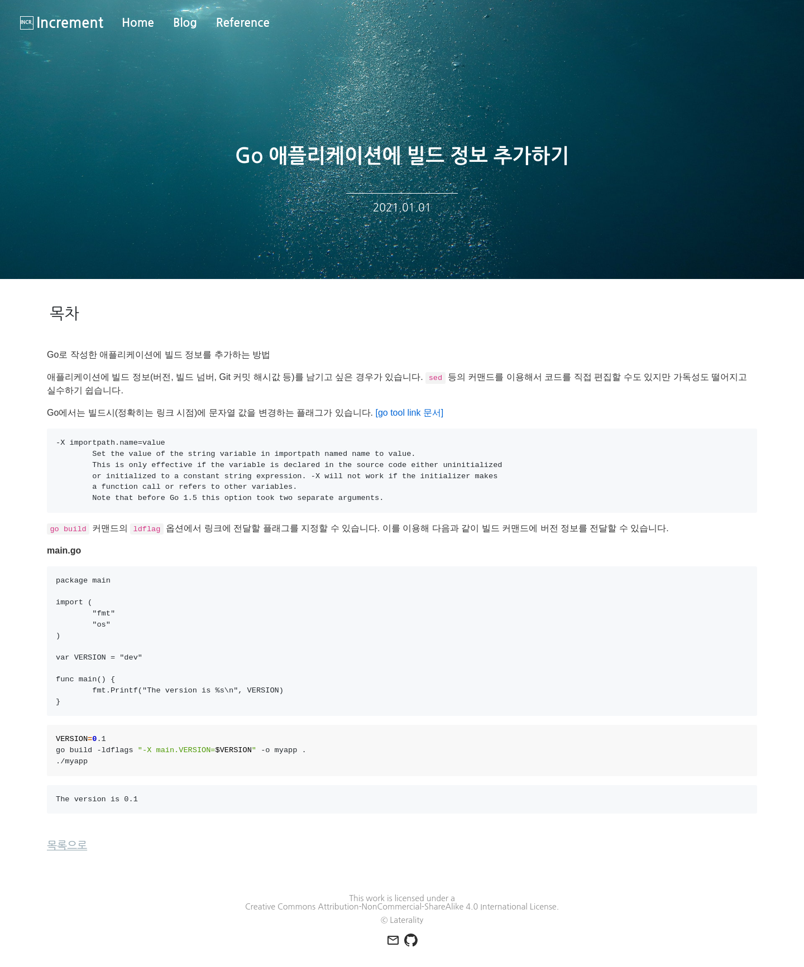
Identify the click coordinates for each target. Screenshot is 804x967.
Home (138, 22)
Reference (243, 22)
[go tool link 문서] (409, 412)
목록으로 (67, 845)
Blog (185, 22)
